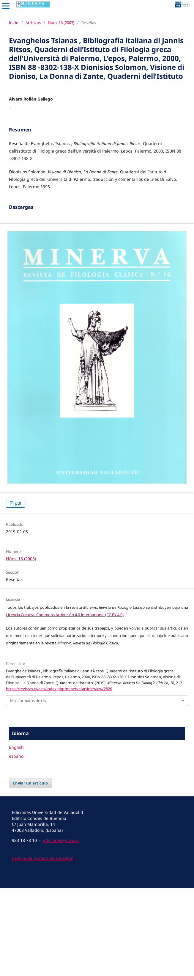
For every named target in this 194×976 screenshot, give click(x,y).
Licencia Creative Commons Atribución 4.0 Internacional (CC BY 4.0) (65, 702)
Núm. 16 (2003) (61, 22)
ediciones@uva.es (61, 928)
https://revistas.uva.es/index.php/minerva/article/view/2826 (59, 776)
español (17, 844)
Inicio (13, 22)
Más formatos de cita (28, 788)
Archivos (33, 22)
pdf (17, 591)
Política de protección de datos (42, 946)
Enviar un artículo (30, 871)
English (16, 835)
